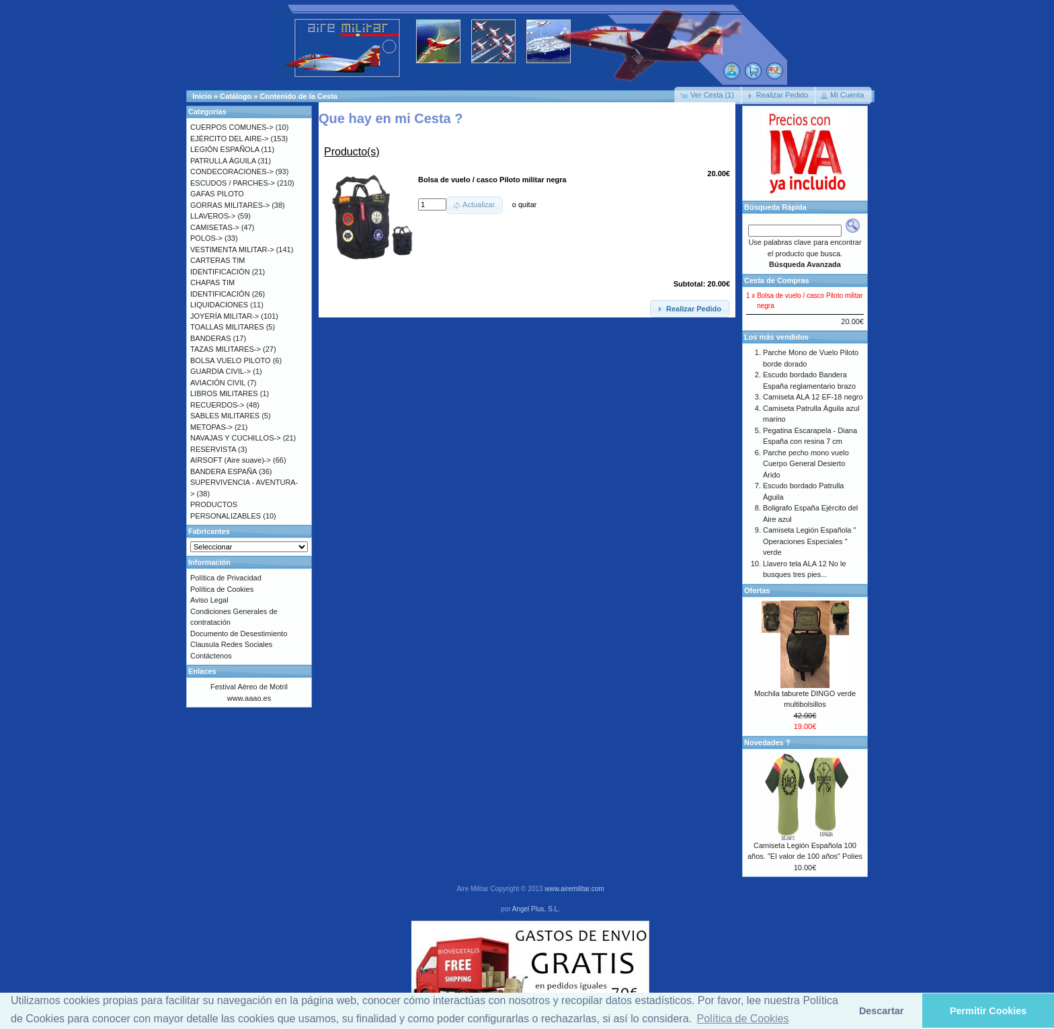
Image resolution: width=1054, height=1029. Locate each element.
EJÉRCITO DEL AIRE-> (229, 139)
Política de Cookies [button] (743, 1018)
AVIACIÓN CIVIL (217, 383)
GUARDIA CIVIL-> (220, 371)
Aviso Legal (209, 600)
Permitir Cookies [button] (988, 1010)
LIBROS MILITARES (224, 393)
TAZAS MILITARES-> (225, 349)
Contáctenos (211, 656)
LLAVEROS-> (212, 216)
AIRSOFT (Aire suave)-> (230, 460)
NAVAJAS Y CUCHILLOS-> (235, 438)
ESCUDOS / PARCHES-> (232, 183)
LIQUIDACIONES (219, 305)
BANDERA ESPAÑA (223, 471)
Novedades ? (767, 742)
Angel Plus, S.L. (536, 909)
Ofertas (757, 590)
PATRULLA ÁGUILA (222, 161)
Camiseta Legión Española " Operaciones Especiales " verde (809, 541)
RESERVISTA (213, 449)
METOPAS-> (211, 427)
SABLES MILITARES (224, 416)
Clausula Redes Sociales (231, 644)
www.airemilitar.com (574, 888)
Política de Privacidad (225, 578)
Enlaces (202, 671)
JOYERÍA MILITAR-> (224, 316)
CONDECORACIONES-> (232, 171)
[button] (708, 95)
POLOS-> (206, 238)
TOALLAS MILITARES (227, 327)
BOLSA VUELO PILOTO (230, 360)
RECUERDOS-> (217, 405)
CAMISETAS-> (214, 227)
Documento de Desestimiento (238, 634)
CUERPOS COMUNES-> (232, 127)
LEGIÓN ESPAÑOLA (224, 149)
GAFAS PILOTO (217, 194)
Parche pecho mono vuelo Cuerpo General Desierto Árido (806, 464)
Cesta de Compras (776, 280)
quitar (527, 204)
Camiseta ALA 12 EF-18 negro (813, 397)
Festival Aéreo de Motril (249, 687)
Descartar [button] (881, 1010)
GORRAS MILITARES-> (230, 205)
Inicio (202, 96)
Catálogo (235, 96)
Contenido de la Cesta (298, 96)
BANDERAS (210, 338)
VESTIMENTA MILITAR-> (232, 249)
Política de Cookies (221, 589)
